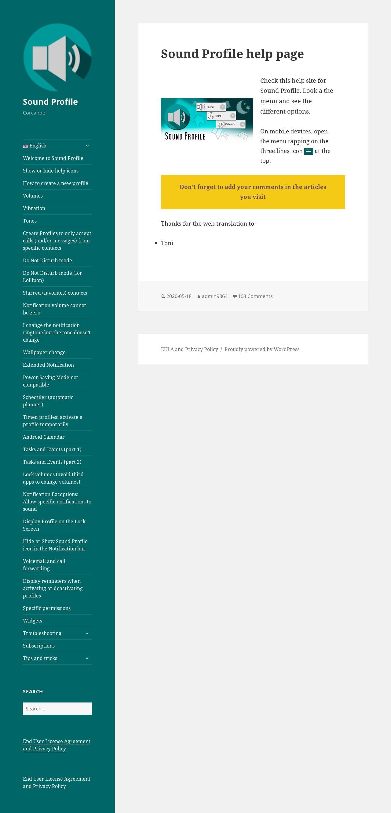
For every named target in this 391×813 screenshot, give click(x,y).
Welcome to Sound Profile (53, 158)
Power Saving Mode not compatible (50, 381)
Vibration (34, 208)
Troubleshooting (42, 633)
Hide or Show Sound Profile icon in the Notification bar (55, 545)
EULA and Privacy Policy (189, 349)
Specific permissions (47, 608)
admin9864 (215, 296)
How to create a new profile (55, 183)
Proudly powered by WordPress (262, 349)
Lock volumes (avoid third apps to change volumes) (53, 478)
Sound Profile (50, 101)
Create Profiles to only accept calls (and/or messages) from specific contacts (57, 240)
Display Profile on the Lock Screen (54, 525)
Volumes (33, 195)
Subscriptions (39, 645)
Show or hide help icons (51, 170)
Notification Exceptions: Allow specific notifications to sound (57, 501)
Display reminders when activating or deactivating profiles (53, 588)
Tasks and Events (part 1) (52, 449)
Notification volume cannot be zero (54, 309)
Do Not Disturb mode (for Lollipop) (52, 277)
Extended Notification (48, 364)
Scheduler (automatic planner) (48, 401)
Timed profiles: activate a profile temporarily (52, 421)
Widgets (32, 620)
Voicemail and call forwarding (44, 565)
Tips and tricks (40, 658)
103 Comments (255, 296)
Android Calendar (44, 437)
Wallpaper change (44, 352)
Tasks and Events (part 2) (52, 462)
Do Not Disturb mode (47, 260)
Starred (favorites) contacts (55, 292)
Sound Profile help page (232, 53)
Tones (30, 220)
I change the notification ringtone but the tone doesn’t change (57, 332)
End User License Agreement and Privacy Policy (56, 745)
